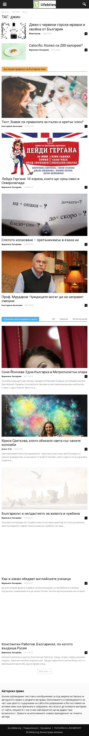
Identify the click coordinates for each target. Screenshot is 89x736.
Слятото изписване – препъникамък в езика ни (40, 240)
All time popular (80, 319)
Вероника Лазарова (39, 50)
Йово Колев (34, 33)
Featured (64, 319)
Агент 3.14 (6, 449)
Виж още (44, 671)
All (53, 319)
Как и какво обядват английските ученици (36, 579)
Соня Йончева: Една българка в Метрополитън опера (44, 372)
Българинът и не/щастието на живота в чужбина (41, 513)
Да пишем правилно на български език (25, 69)
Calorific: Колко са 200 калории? (56, 45)
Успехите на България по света (20, 319)
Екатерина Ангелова (12, 126)
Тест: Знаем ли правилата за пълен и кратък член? (42, 122)
